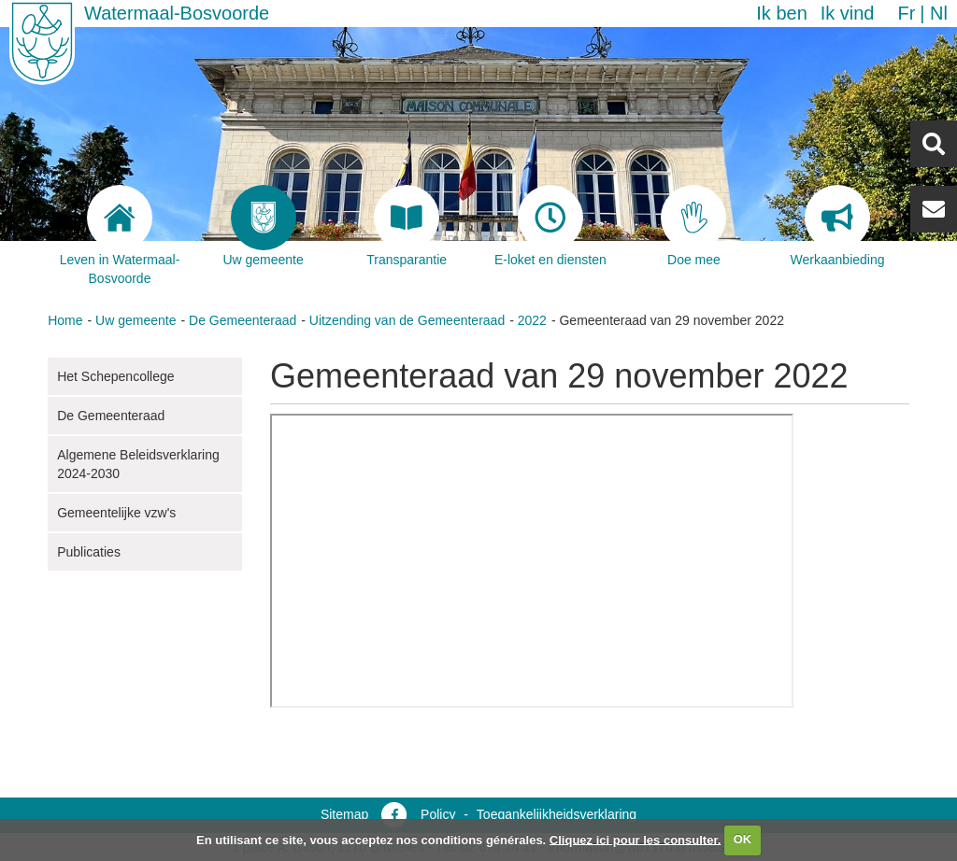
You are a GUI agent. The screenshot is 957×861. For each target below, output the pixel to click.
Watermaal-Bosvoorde (176, 13)
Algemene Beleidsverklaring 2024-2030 (138, 464)
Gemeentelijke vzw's (116, 512)
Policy (438, 814)
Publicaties (89, 551)
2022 (532, 320)
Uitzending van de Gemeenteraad (407, 320)
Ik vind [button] (848, 13)
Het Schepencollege (115, 376)
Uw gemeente (135, 320)
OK (743, 839)
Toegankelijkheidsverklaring (556, 814)
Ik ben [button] (781, 13)
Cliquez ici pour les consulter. (635, 839)
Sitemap (344, 814)
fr (906, 13)
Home (65, 320)
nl (939, 13)
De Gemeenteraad (242, 320)
